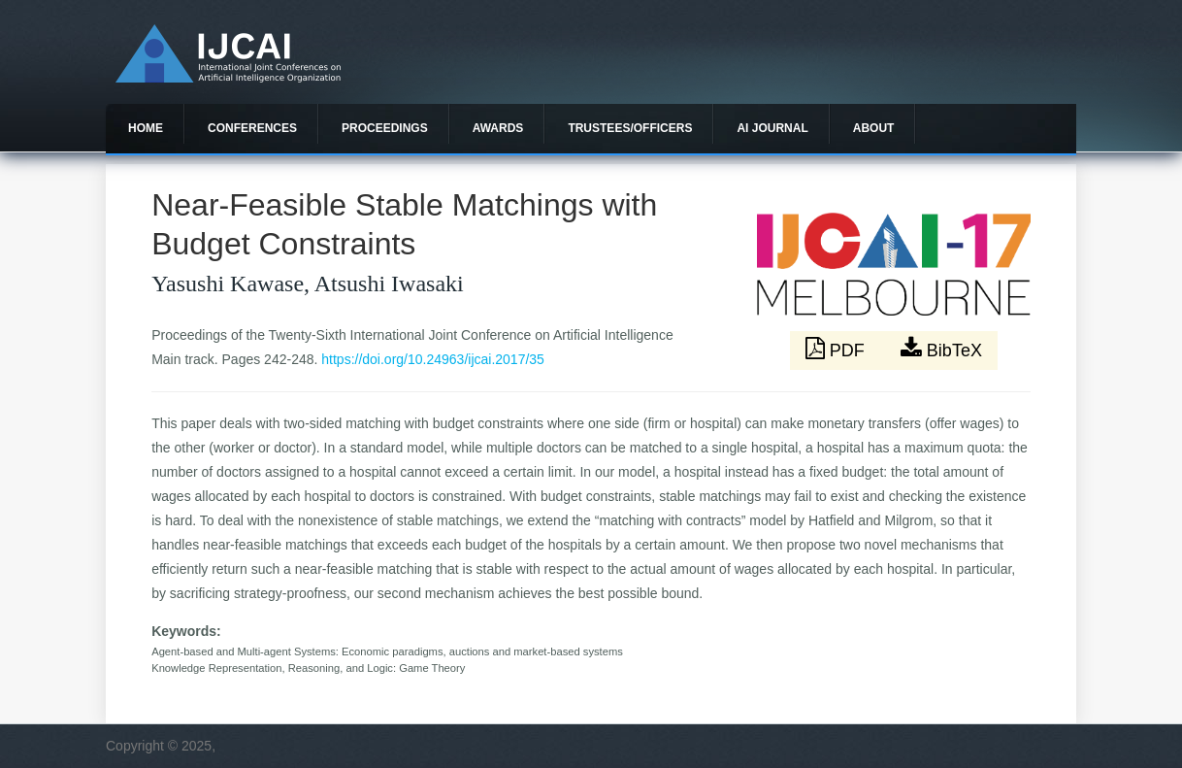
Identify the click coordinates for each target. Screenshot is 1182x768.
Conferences (252, 128)
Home (145, 128)
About (874, 128)
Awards (498, 128)
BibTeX (941, 348)
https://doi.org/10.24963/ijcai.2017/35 (432, 359)
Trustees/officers (630, 128)
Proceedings (385, 128)
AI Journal (772, 128)
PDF (837, 348)
